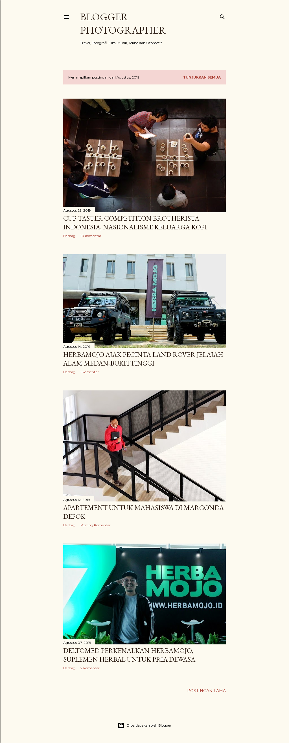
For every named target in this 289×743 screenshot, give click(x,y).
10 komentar (90, 236)
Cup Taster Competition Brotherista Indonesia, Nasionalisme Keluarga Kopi (135, 222)
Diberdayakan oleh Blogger (144, 725)
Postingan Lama (206, 690)
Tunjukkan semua (202, 77)
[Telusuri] (222, 15)
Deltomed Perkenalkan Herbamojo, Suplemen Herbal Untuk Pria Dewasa (129, 655)
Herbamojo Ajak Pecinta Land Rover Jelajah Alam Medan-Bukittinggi (143, 359)
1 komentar (89, 372)
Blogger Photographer (123, 23)
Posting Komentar (95, 525)
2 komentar (90, 668)
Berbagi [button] (69, 236)
